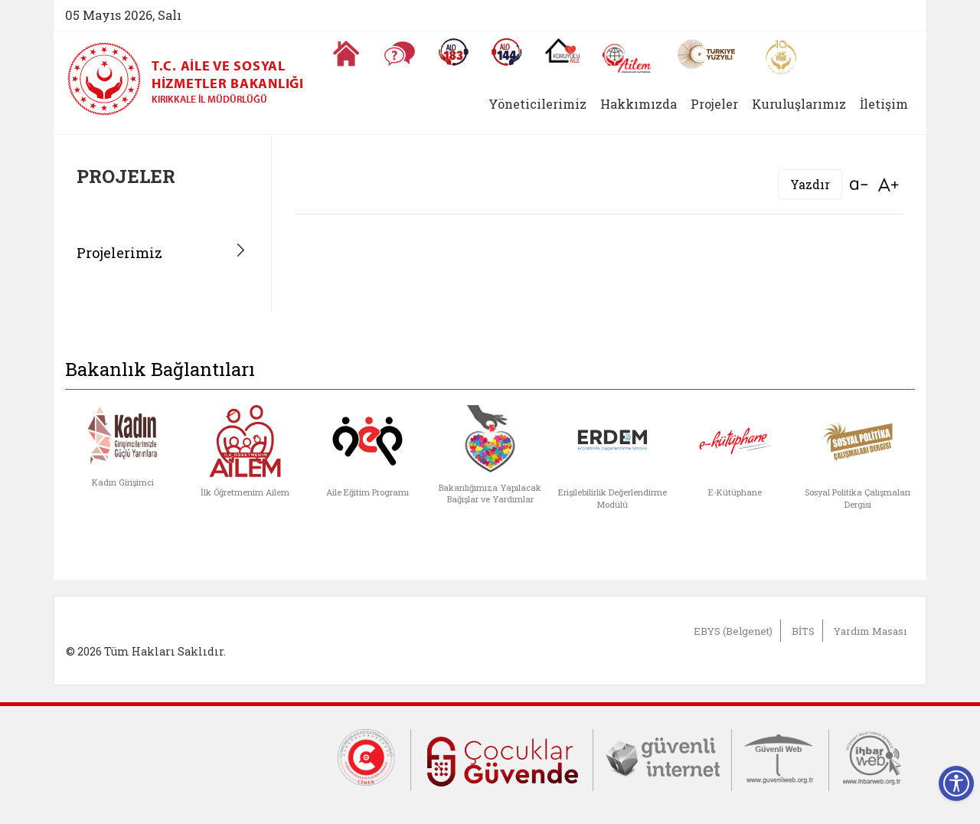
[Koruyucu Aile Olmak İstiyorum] (562, 50)
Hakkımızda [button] (638, 104)
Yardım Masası (870, 631)
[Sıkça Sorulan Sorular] (399, 53)
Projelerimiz (119, 253)
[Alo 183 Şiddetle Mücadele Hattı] (453, 52)
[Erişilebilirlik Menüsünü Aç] (956, 783)
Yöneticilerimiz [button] (537, 104)
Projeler (714, 104)
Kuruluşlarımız (799, 104)
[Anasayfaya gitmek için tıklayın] (346, 53)
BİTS (803, 631)
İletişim (884, 104)
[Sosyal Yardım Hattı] (507, 52)
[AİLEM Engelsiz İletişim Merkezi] (627, 58)
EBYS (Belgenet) (733, 631)
